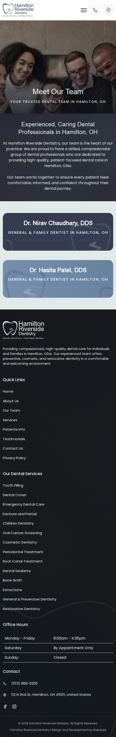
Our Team (11, 410)
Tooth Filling (13, 485)
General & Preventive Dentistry (29, 599)
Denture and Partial (20, 513)
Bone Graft (12, 580)
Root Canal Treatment (23, 561)
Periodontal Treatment (23, 551)
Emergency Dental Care (23, 504)
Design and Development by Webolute (79, 730)
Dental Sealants (17, 570)
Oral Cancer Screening (22, 532)
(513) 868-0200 (24, 683)
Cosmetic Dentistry (20, 542)
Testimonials (14, 438)
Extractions (12, 589)
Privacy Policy (14, 457)
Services (10, 419)
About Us (11, 400)
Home (8, 391)
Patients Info (14, 429)
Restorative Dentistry (21, 608)
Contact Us (13, 448)
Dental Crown (15, 494)
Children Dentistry (18, 523)
